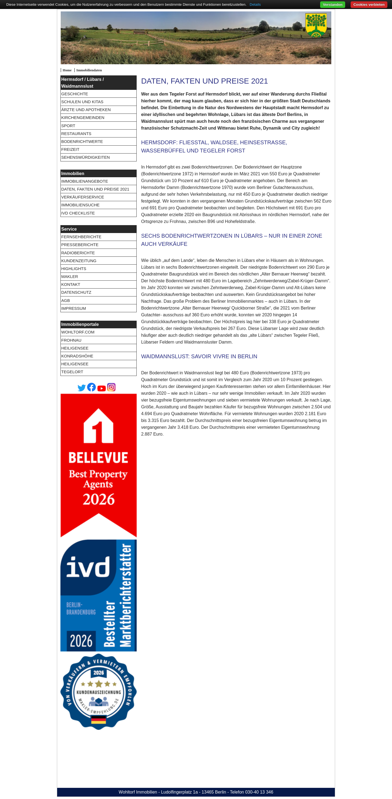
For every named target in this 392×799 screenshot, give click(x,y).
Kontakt (70, 284)
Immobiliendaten (89, 70)
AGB (65, 300)
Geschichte (74, 94)
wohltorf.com (77, 332)
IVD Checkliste (78, 213)
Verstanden (332, 4)
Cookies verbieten (369, 4)
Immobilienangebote (84, 181)
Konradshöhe (77, 356)
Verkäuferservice (82, 197)
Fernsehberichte (81, 237)
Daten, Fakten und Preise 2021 (95, 189)
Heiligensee (74, 348)
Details (255, 4)
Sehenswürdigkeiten (85, 157)
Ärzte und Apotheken (86, 109)
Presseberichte (80, 244)
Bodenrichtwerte (82, 141)
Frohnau (71, 340)
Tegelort (72, 372)
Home (67, 70)
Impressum (73, 308)
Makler (69, 276)
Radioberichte (78, 253)
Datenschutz (76, 292)
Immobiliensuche (80, 205)
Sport (68, 125)
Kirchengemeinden (82, 117)
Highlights (73, 268)
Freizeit (70, 149)
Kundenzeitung (78, 261)
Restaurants (76, 133)
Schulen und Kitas (82, 102)
